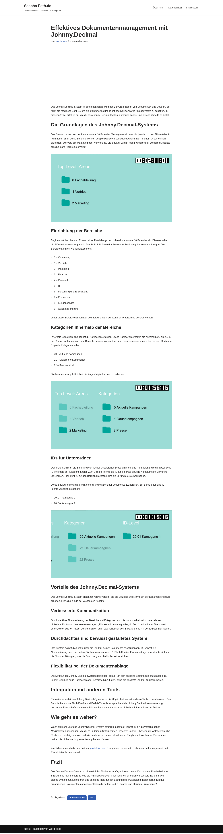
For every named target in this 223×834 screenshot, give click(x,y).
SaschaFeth (61, 41)
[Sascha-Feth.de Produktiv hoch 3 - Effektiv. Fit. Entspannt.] (43, 7)
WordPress (55, 830)
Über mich (158, 7)
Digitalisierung (77, 799)
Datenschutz (175, 7)
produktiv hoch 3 (99, 749)
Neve (27, 830)
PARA (92, 799)
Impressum (192, 7)
